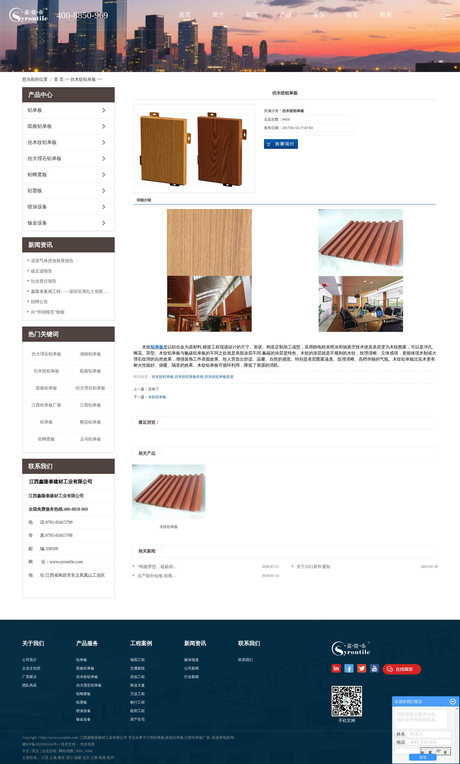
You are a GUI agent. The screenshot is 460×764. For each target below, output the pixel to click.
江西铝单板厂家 (46, 405)
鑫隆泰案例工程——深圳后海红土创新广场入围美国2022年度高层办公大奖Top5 (70, 291)
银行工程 (137, 702)
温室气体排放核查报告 (52, 261)
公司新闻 (191, 668)
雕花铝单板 (90, 422)
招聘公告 (39, 302)
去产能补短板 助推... (156, 576)
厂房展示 (29, 677)
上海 (53, 757)
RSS (79, 751)
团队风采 (29, 685)
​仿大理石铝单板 (46, 354)
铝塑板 (35, 190)
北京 (86, 757)
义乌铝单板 (90, 439)
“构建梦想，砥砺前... (156, 566)
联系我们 (245, 660)
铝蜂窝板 (37, 174)
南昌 (102, 757)
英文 (35, 751)
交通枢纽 (137, 668)
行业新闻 (191, 677)
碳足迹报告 (41, 271)
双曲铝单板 (40, 126)
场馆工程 (137, 660)
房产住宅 (137, 719)
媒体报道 (191, 660)
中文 (25, 751)
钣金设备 (37, 222)
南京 (61, 757)
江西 (94, 757)
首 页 (59, 79)
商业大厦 (137, 685)
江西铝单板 (90, 405)
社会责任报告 (43, 281)
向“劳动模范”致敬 (47, 312)
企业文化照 (31, 668)
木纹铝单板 (157, 397)
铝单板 (35, 110)
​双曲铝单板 (46, 388)
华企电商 (87, 744)
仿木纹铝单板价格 (189, 377)
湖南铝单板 (90, 354)
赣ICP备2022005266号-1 (41, 744)
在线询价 (281, 144)
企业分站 (49, 751)
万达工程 (137, 694)
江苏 (45, 757)
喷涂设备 (37, 206)
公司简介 (29, 660)
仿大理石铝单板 (45, 158)
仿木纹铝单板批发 (219, 377)
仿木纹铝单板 (83, 79)
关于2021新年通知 (312, 566)
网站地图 (66, 751)
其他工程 (137, 677)
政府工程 (137, 711)
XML (89, 751)
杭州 (110, 757)
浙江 (69, 757)
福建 (77, 757)
